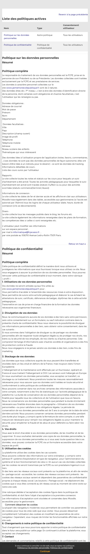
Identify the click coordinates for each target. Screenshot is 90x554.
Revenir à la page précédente (73, 14)
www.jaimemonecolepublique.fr (22, 88)
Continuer (45, 551)
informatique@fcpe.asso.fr (26, 232)
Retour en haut (78, 244)
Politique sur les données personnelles (30, 58)
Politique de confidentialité (17, 45)
